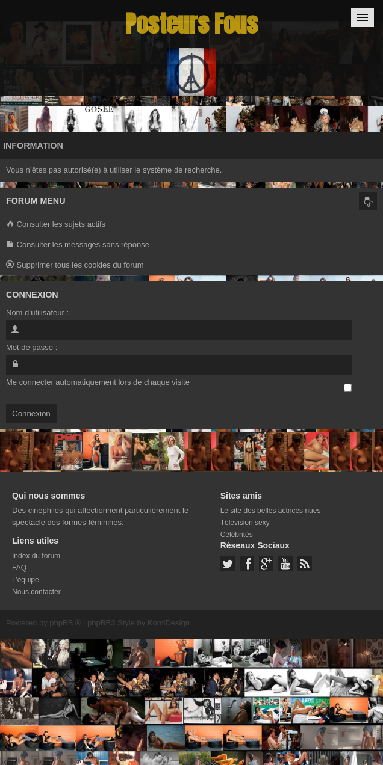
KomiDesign (169, 622)
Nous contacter (36, 592)
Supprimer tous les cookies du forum (75, 265)
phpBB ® (65, 622)
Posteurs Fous (191, 23)
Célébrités (236, 534)
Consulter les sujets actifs (55, 225)
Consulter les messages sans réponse (77, 245)
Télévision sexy (245, 522)
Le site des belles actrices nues (270, 510)
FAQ (19, 568)
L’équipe (25, 580)
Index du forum (36, 555)
